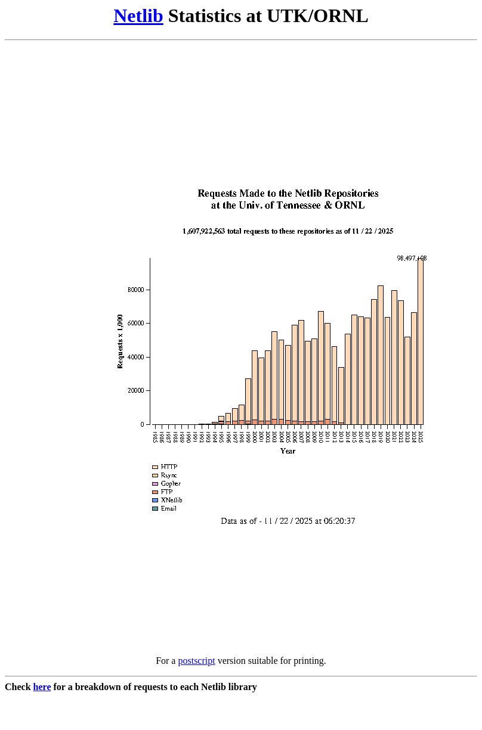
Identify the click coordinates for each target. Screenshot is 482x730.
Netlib (138, 15)
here (42, 687)
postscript (196, 661)
